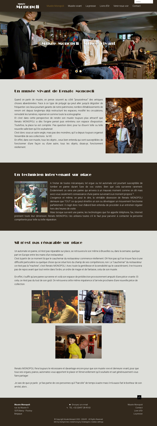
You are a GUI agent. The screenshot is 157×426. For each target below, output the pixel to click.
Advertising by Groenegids (80, 422)
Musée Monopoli (55, 5)
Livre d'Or (105, 5)
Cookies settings (97, 422)
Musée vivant (75, 5)
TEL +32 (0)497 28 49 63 (79, 407)
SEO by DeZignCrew (61, 422)
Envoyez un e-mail (80, 404)
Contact (137, 5)
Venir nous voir (121, 5)
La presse (91, 5)
